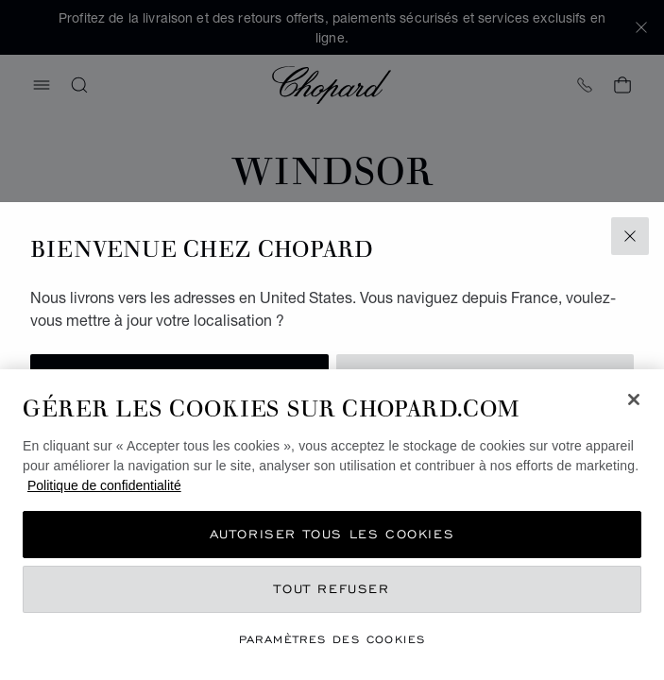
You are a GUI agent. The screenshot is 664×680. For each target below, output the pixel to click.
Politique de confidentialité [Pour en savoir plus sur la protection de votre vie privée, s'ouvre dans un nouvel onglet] (104, 485)
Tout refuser (331, 589)
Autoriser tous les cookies (332, 534)
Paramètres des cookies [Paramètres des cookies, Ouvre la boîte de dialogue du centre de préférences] (332, 639)
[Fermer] (634, 399)
